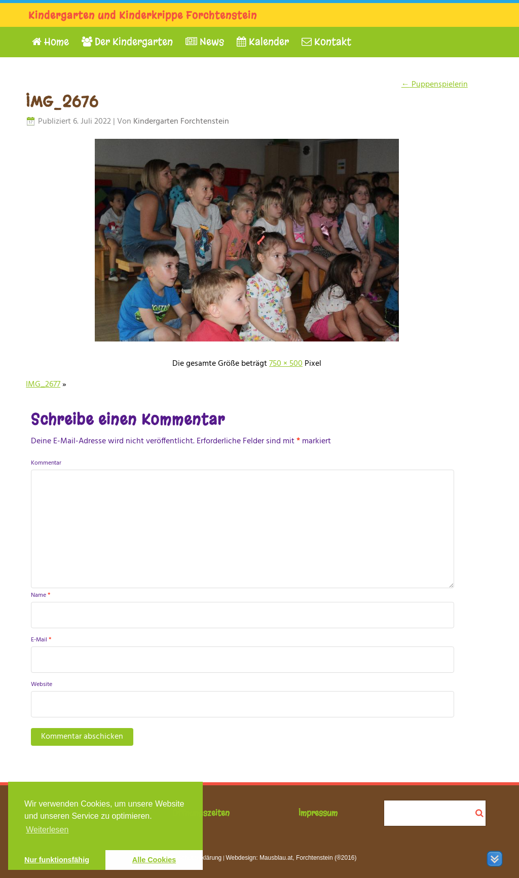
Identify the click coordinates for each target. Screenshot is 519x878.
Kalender (263, 42)
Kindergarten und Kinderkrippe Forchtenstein (142, 15)
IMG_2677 (43, 384)
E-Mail (41, 640)
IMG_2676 (62, 102)
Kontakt (326, 42)
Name (40, 595)
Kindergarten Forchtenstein (181, 121)
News (205, 42)
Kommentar (46, 463)
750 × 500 (286, 363)
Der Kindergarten (127, 42)
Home (50, 42)
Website (41, 684)
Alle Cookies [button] (154, 860)
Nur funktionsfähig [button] (56, 860)
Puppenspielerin (434, 84)
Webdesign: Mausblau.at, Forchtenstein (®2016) (291, 857)
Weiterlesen (47, 829)
